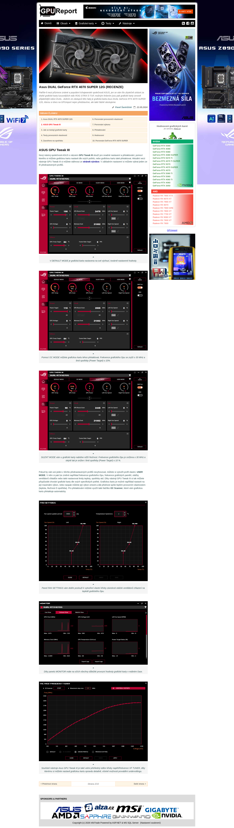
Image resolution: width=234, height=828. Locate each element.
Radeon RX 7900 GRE (163, 208)
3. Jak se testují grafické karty (54, 130)
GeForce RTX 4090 (161, 149)
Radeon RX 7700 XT (162, 214)
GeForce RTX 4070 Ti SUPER (166, 161)
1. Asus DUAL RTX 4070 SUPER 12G (57, 119)
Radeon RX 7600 (160, 223)
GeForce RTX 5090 (161, 146)
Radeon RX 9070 (160, 205)
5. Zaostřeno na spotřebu (52, 141)
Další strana (140, 784)
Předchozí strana (49, 784)
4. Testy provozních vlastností (54, 135)
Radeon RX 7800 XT (162, 211)
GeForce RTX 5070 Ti (163, 158)
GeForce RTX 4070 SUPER (165, 167)
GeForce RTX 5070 (161, 164)
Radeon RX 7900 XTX (163, 196)
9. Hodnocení (98, 135)
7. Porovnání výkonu (101, 125)
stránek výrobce (91, 161)
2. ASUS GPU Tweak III (51, 125)
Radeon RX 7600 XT (162, 220)
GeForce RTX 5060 (161, 176)
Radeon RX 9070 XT (162, 199)
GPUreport (172, 230)
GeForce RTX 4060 (161, 182)
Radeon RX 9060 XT (162, 217)
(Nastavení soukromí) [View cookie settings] (150, 823)
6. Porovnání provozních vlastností (107, 119)
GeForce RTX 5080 (161, 152)
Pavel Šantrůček (123, 107)
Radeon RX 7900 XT (162, 202)
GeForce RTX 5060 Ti (163, 173)
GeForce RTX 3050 (161, 186)
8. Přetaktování (98, 130)
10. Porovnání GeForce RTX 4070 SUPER (110, 141)
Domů (46, 23)
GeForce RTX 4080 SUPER (165, 155)
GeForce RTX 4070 (161, 170)
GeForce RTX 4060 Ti (163, 179)
